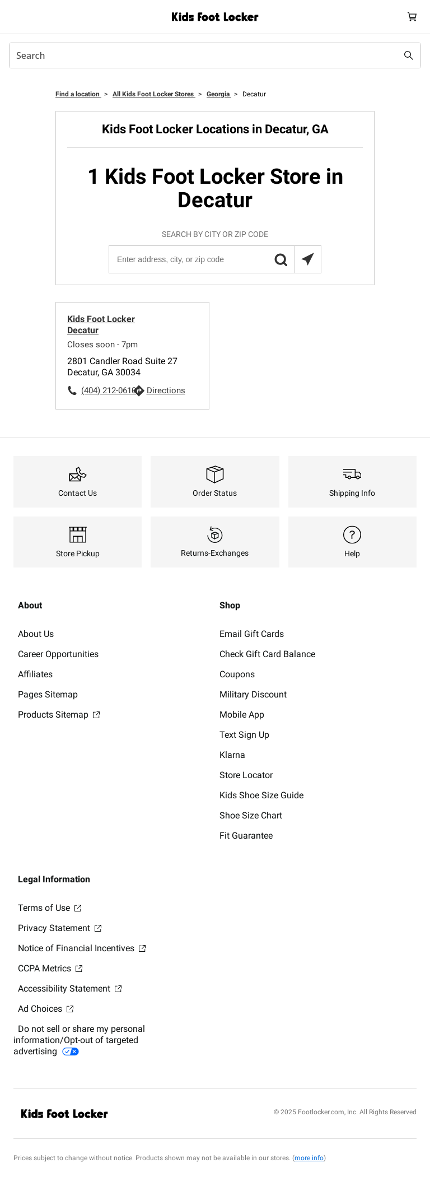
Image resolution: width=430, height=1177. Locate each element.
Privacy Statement (59, 928)
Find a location (78, 94)
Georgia (219, 94)
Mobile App (241, 714)
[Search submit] (408, 55)
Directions (166, 390)
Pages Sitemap (48, 694)
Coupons (237, 674)
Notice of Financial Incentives (82, 948)
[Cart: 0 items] (412, 16)
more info (309, 1158)
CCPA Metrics (50, 968)
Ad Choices (45, 1008)
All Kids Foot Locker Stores (154, 94)
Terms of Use (49, 907)
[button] (280, 259)
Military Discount (253, 694)
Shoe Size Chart (250, 815)
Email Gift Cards (251, 634)
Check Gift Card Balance (267, 654)
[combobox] (215, 55)
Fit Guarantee (246, 835)
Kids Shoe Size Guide (261, 795)
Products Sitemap (59, 714)
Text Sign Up (244, 734)
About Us (36, 634)
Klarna (232, 755)
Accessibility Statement (69, 988)
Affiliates (35, 674)
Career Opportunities (58, 654)
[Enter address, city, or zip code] (214, 259)
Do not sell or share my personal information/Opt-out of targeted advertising (79, 1040)
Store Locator (246, 775)
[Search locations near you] (307, 259)
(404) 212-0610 (107, 390)
